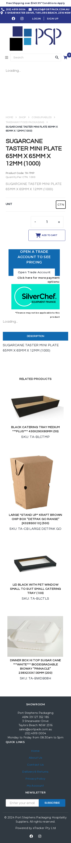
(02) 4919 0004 (35, 733)
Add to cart (49, 235)
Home (9, 117)
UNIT (9, 204)
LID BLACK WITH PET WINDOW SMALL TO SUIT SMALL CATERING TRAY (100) (35, 589)
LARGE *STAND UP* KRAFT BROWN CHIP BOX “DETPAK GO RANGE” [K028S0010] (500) (35, 519)
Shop (22, 117)
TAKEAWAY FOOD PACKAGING (25, 122)
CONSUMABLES (41, 117)
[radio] (60, 204)
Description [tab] (35, 336)
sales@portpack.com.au (35, 729)
